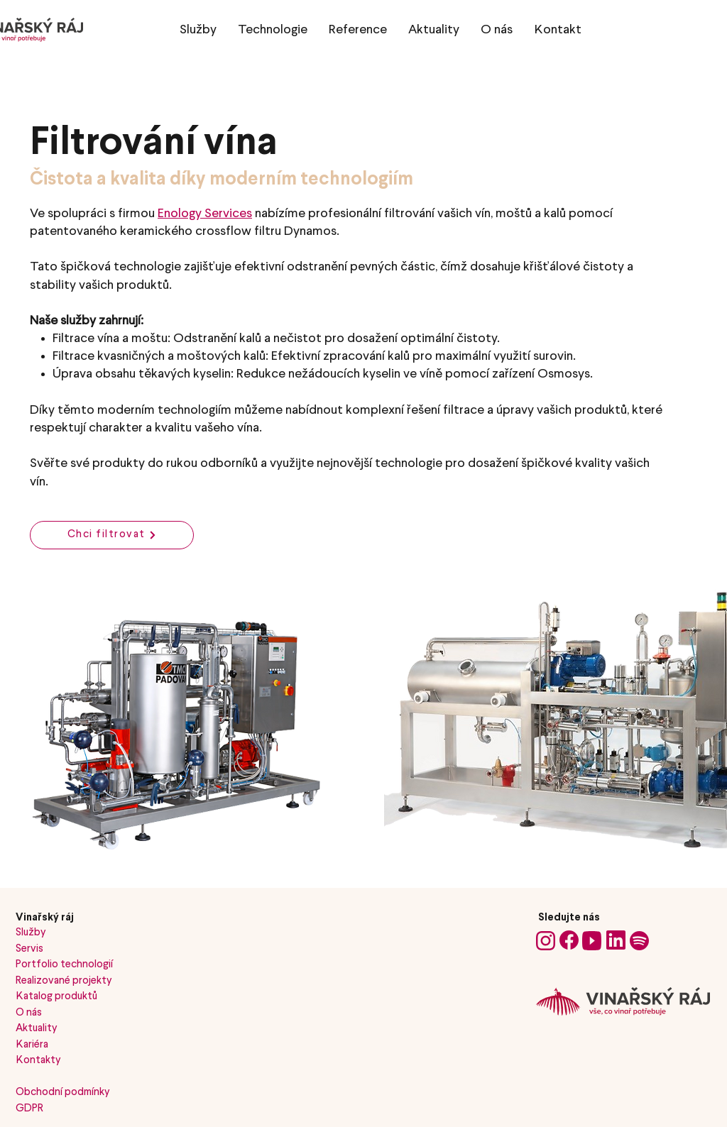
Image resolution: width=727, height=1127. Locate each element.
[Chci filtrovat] (112, 535)
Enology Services (205, 213)
